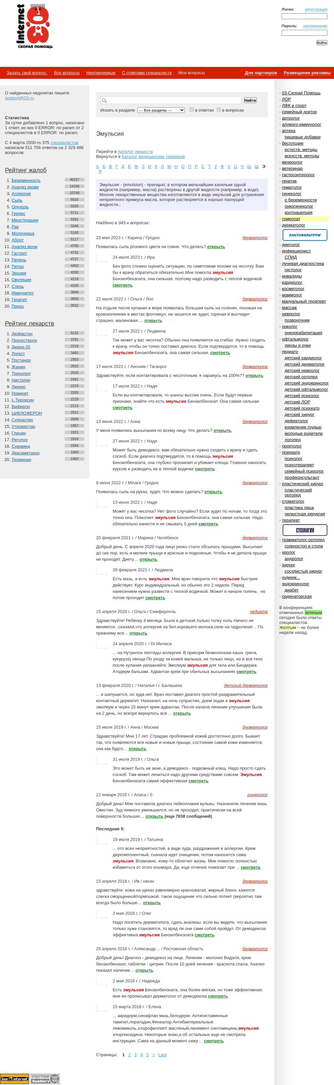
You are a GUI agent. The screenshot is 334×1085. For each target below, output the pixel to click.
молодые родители (304, 433)
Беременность (26, 180)
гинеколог (292, 193)
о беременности (301, 199)
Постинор (21, 360)
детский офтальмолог (306, 389)
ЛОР (286, 99)
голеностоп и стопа (304, 545)
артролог (291, 118)
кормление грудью (303, 427)
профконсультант (302, 477)
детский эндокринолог (307, 383)
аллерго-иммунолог (301, 124)
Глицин (19, 433)
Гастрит (19, 253)
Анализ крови (25, 186)
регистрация (316, 9)
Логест (18, 353)
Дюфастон (22, 333)
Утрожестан (23, 426)
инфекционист (296, 250)
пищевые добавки (302, 136)
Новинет (20, 393)
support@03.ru (19, 97)
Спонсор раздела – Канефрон (305, 235)
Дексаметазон (25, 452)
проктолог (292, 445)
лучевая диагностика (303, 263)
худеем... (291, 577)
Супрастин (22, 419)
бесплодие (293, 143)
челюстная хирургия (305, 513)
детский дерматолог (305, 364)
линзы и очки (297, 345)
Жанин (18, 366)
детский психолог (302, 395)
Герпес (18, 213)
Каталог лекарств (135, 151)
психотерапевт (299, 464)
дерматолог (293, 225)
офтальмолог (295, 338)
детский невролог (302, 370)
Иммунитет (23, 292)
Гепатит (19, 299)
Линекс (19, 386)
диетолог (291, 244)
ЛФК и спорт (294, 105)
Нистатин (21, 380)
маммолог (292, 294)
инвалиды (292, 276)
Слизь (18, 286)
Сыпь (17, 200)
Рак (15, 226)
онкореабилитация (303, 332)
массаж (289, 307)
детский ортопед (301, 376)
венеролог (292, 162)
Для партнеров (261, 72)
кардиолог (292, 282)
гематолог (292, 187)
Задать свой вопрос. (27, 72)
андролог (294, 558)
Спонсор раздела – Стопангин (305, 530)
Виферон (21, 406)
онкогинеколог (299, 206)
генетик (289, 181)
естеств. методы (301, 149)
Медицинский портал (34, 27)
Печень (19, 259)
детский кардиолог (303, 357)
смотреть (123, 285)
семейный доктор (299, 111)
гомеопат (291, 218)
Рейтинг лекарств (29, 323)
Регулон (20, 439)
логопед (293, 439)
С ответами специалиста (146, 72)
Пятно (18, 266)
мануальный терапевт (304, 301)
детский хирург (299, 414)
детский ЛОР (297, 401)
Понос (18, 306)
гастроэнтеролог (298, 174)
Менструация (25, 220)
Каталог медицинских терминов (153, 156)
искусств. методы (302, 155)
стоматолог (293, 501)
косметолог (293, 288)
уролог (288, 552)
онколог (290, 326)
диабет (292, 590)
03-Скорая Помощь (301, 92)
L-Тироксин (23, 399)
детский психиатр (302, 408)
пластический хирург (302, 483)
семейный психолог (304, 471)
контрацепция (298, 212)
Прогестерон (24, 340)
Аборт (18, 239)
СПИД (291, 257)
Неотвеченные (100, 72)
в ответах (204, 110)
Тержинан (21, 459)
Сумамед (21, 446)
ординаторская (297, 596)
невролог (291, 313)
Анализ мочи (24, 246)
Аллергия (21, 193)
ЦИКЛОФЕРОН (27, 413)
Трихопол (21, 373)
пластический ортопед (298, 492)
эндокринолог (295, 583)
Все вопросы (67, 72)
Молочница (23, 233)
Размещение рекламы (307, 72)
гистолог (293, 269)
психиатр (291, 452)
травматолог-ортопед (303, 539)
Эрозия (19, 273)
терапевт (291, 520)
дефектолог (296, 420)
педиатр (290, 351)
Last (162, 1054)
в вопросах (233, 110)
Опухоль (20, 206)
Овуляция (21, 279)
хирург (288, 564)
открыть (216, 246)
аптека (289, 130)
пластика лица (299, 507)
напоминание (315, 26)
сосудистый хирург (303, 571)
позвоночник (297, 320)
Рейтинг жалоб (26, 170)
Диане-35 (21, 346)
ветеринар (292, 168)
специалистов (64, 142)
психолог (294, 458)
